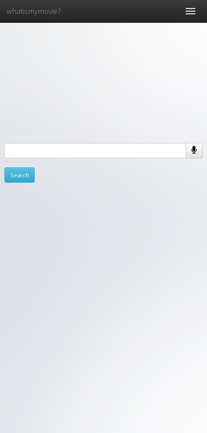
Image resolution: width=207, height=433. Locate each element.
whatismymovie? (34, 11)
